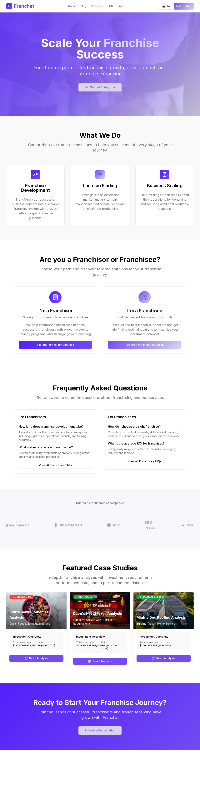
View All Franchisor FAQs (55, 465)
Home (72, 6)
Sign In (165, 6)
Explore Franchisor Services (55, 344)
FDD (110, 6)
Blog (83, 6)
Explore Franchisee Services (145, 344)
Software (97, 6)
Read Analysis (36, 658)
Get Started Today (100, 87)
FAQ (120, 6)
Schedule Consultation (100, 730)
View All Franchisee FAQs (145, 461)
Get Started (184, 6)
